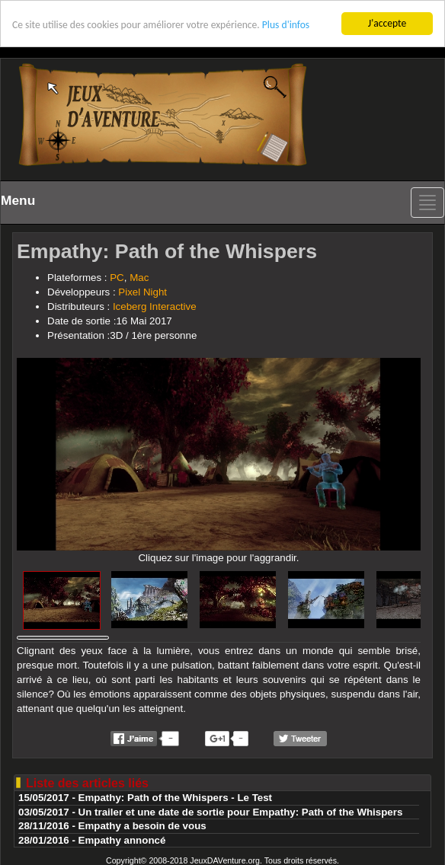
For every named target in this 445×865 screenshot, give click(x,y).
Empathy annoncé (122, 840)
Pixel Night (142, 292)
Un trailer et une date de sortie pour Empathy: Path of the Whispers (240, 812)
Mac (139, 277)
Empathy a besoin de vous (142, 825)
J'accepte (387, 23)
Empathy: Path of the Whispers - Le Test (175, 797)
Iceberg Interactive (155, 306)
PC (117, 277)
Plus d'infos (285, 24)
